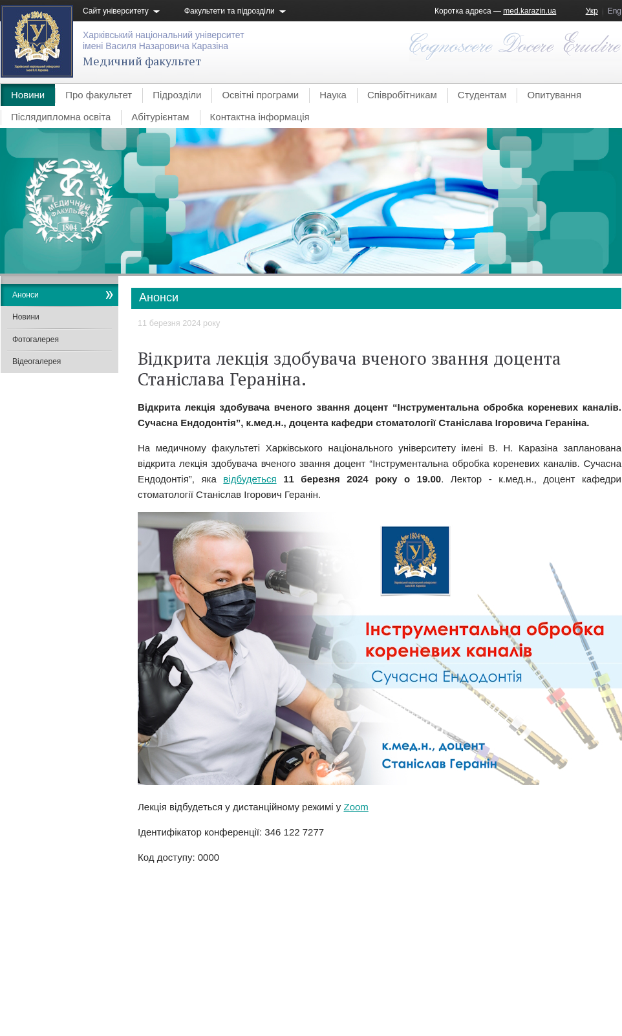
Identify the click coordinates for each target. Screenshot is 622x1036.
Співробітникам (402, 94)
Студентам (482, 94)
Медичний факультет (142, 61)
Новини (28, 94)
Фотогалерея (35, 339)
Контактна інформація (260, 116)
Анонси (25, 294)
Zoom (355, 806)
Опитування (554, 94)
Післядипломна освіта (61, 116)
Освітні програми (260, 94)
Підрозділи (177, 94)
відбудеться (249, 478)
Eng (614, 11)
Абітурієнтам (160, 116)
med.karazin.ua (529, 11)
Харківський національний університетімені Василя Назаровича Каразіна (163, 40)
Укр (592, 11)
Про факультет (98, 94)
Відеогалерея (36, 361)
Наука (333, 94)
